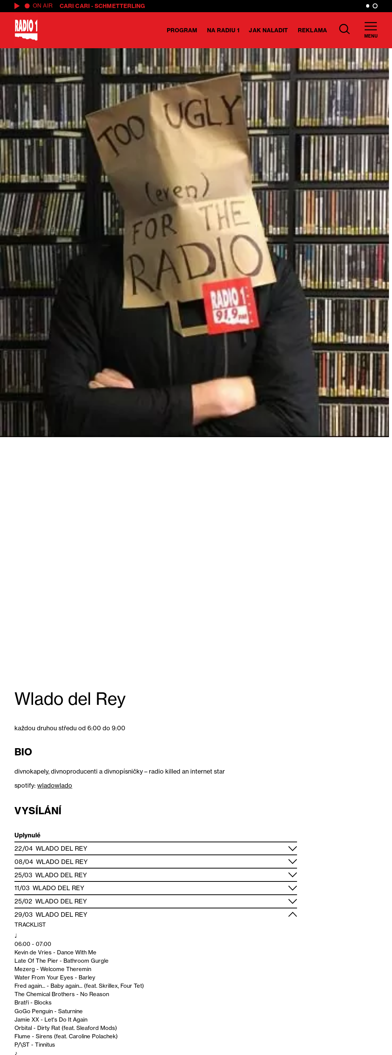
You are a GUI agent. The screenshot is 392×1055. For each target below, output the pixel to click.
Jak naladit (268, 30)
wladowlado (54, 785)
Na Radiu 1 (223, 30)
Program (182, 30)
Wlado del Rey (61, 848)
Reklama (312, 30)
